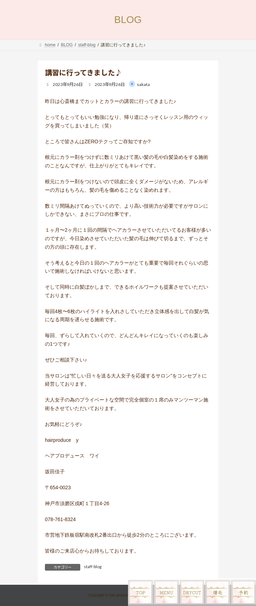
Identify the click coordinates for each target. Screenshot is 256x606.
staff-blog (92, 566)
